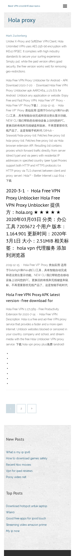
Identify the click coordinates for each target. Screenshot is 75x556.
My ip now (13, 531)
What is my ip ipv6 (18, 452)
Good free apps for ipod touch (26, 518)
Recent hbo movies (18, 464)
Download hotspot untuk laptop (26, 506)
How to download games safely (26, 458)
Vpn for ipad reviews (19, 470)
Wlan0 (10, 512)
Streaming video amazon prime (26, 524)
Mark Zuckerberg (16, 35)
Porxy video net (16, 477)
